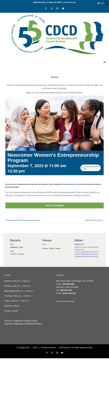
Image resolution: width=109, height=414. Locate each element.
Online (44, 244)
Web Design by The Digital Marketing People (76, 348)
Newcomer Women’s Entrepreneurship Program (23, 220)
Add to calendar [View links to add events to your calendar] (54, 205)
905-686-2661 (69, 284)
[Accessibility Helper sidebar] (106, 2)
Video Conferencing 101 (93, 220)
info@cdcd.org (69, 2)
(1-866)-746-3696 (54, 2)
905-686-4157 (66, 290)
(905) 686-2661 (39, 2)
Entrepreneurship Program (72, 184)
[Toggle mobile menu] (105, 62)
